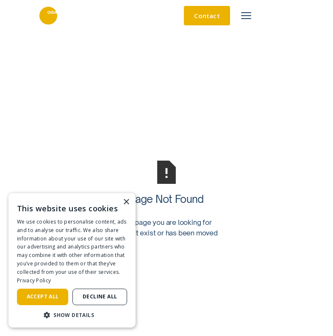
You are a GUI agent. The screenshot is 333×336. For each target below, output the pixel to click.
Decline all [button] (100, 296)
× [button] (126, 202)
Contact (206, 15)
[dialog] (72, 260)
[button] (72, 315)
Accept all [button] (43, 296)
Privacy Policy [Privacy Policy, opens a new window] (34, 280)
